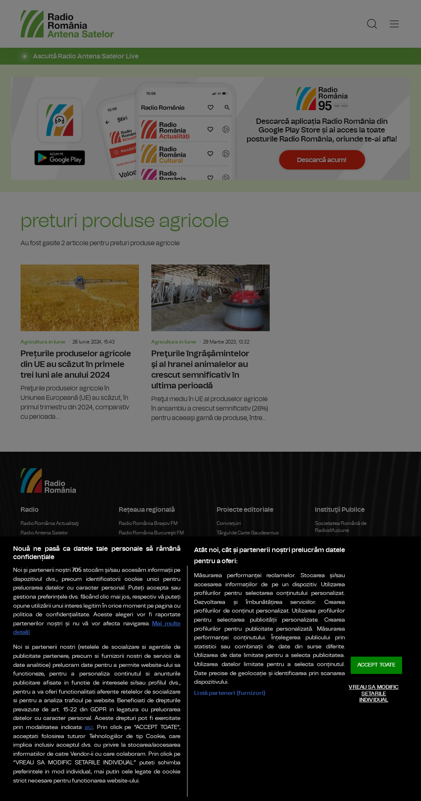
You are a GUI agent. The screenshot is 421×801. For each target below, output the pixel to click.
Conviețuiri (229, 523)
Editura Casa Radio (238, 549)
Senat (321, 568)
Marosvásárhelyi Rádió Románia (155, 628)
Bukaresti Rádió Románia (147, 609)
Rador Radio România (241, 657)
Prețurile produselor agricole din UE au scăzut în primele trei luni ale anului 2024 (80, 343)
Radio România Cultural (47, 542)
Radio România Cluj (140, 542)
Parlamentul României (339, 559)
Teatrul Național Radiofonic (51, 590)
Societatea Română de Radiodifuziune (341, 527)
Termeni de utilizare (132, 719)
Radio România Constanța (148, 552)
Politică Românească (240, 568)
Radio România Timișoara (148, 599)
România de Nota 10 (239, 606)
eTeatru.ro (32, 599)
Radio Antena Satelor (44, 532)
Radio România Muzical (47, 552)
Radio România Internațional (52, 561)
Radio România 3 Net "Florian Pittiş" (60, 571)
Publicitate (37, 719)
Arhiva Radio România (241, 559)
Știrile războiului (234, 578)
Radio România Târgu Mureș (150, 590)
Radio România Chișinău (48, 580)
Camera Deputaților (337, 578)
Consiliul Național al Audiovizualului (353, 587)
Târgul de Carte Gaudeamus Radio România (248, 536)
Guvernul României (336, 549)
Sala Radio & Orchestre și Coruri (252, 688)
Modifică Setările (291, 719)
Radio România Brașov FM (148, 523)
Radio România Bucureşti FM (151, 532)
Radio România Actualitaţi (50, 523)
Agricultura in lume (43, 341)
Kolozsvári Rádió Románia (148, 619)
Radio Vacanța (135, 638)
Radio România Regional (244, 587)
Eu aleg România (235, 597)
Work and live (231, 626)
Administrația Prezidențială (345, 540)
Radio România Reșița (144, 580)
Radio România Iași (140, 571)
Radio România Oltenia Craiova (153, 561)
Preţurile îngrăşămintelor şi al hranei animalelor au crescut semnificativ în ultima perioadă (210, 344)
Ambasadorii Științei (239, 616)
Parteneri (77, 719)
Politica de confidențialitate (213, 719)
